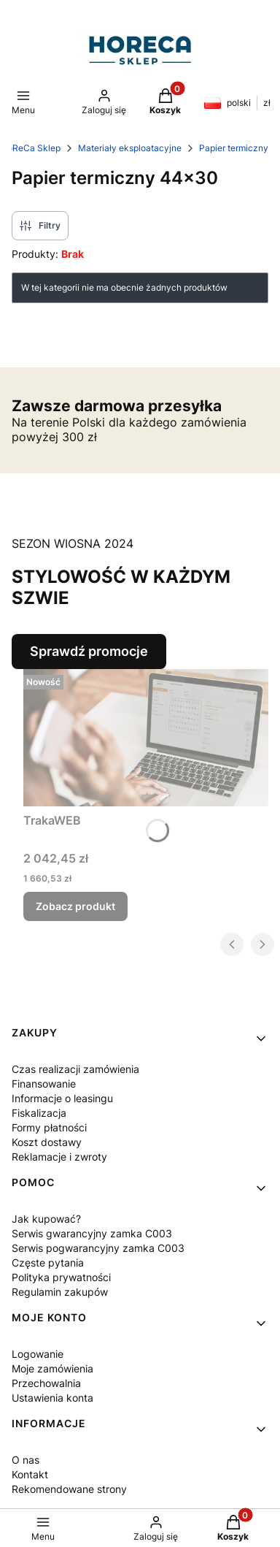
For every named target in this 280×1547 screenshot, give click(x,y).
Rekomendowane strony (69, 1489)
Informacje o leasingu (62, 1098)
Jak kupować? (46, 1218)
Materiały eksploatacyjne (130, 147)
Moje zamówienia (52, 1368)
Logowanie (37, 1354)
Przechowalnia (46, 1383)
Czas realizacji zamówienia (75, 1069)
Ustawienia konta (52, 1397)
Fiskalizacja (39, 1113)
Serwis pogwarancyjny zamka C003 (98, 1248)
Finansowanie (44, 1083)
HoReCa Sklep (31, 147)
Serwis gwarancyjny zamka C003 (92, 1233)
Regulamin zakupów (60, 1292)
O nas (25, 1460)
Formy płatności (49, 1127)
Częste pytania (48, 1262)
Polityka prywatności (61, 1277)
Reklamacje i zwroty (59, 1156)
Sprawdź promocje (89, 651)
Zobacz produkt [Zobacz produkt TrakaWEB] (75, 906)
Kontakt (30, 1474)
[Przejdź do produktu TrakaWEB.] (145, 738)
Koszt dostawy (47, 1142)
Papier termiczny (233, 147)
